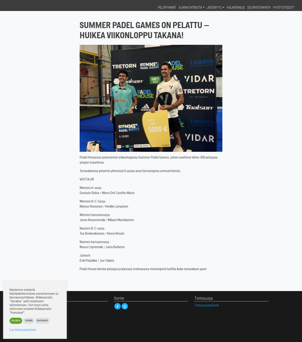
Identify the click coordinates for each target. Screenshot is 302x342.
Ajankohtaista (190, 8)
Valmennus (236, 8)
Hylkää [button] (28, 320)
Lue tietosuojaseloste (23, 330)
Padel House (20, 7)
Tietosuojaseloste (206, 305)
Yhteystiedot (283, 8)
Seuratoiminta (258, 8)
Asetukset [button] (42, 320)
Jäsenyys (214, 8)
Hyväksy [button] (16, 320)
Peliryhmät (167, 8)
